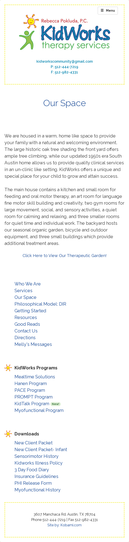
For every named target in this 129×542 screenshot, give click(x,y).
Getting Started (30, 310)
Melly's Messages (33, 344)
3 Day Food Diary (32, 469)
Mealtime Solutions (35, 376)
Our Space (25, 297)
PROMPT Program (34, 397)
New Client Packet (34, 443)
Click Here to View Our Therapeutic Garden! (65, 255)
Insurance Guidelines (36, 476)
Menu (108, 10)
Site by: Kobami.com (64, 525)
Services (23, 290)
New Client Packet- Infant (41, 449)
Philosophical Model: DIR (40, 304)
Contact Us (26, 331)
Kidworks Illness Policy (39, 463)
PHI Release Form (33, 483)
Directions (25, 337)
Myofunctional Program (39, 410)
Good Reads (27, 324)
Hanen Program (31, 383)
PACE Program (30, 390)
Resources (26, 317)
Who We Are (28, 284)
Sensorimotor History (37, 456)
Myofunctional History (38, 490)
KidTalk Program (38, 403)
